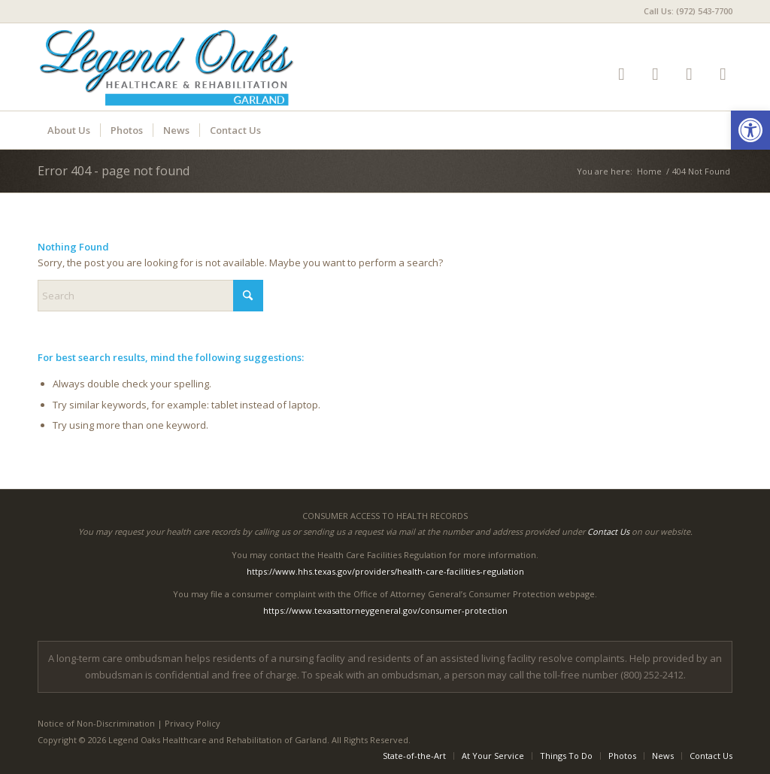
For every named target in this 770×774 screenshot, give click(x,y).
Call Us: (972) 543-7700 (688, 11)
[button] (750, 130)
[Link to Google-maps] (689, 73)
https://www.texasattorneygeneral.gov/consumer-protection (385, 610)
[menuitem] (684, 11)
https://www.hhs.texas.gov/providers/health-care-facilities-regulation (385, 571)
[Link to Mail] (723, 73)
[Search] (150, 295)
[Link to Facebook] (655, 73)
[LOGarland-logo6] (174, 67)
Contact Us (608, 531)
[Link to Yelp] (621, 73)
